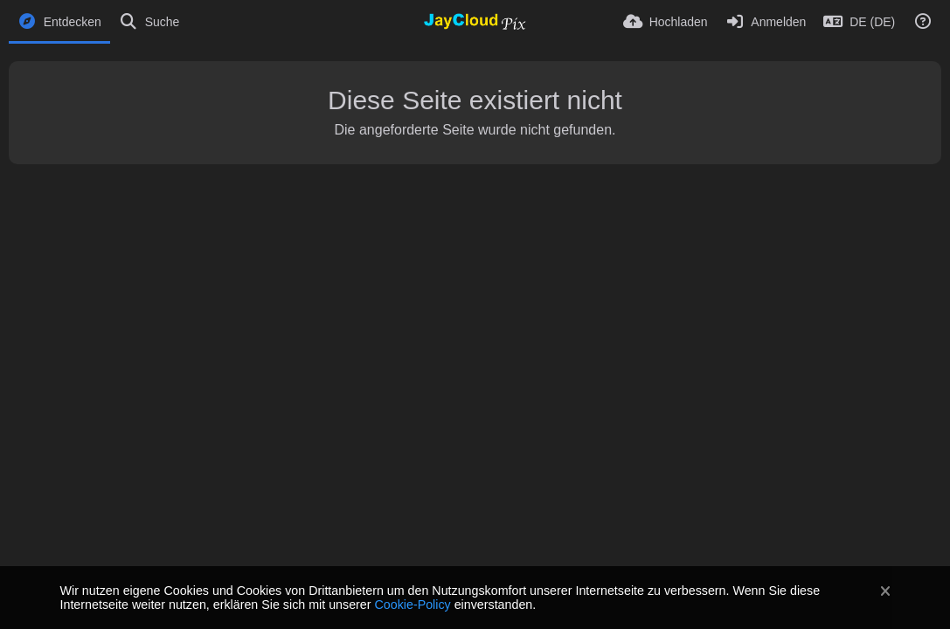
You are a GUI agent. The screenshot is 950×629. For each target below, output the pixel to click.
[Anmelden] (766, 22)
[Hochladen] (665, 22)
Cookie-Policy (412, 605)
